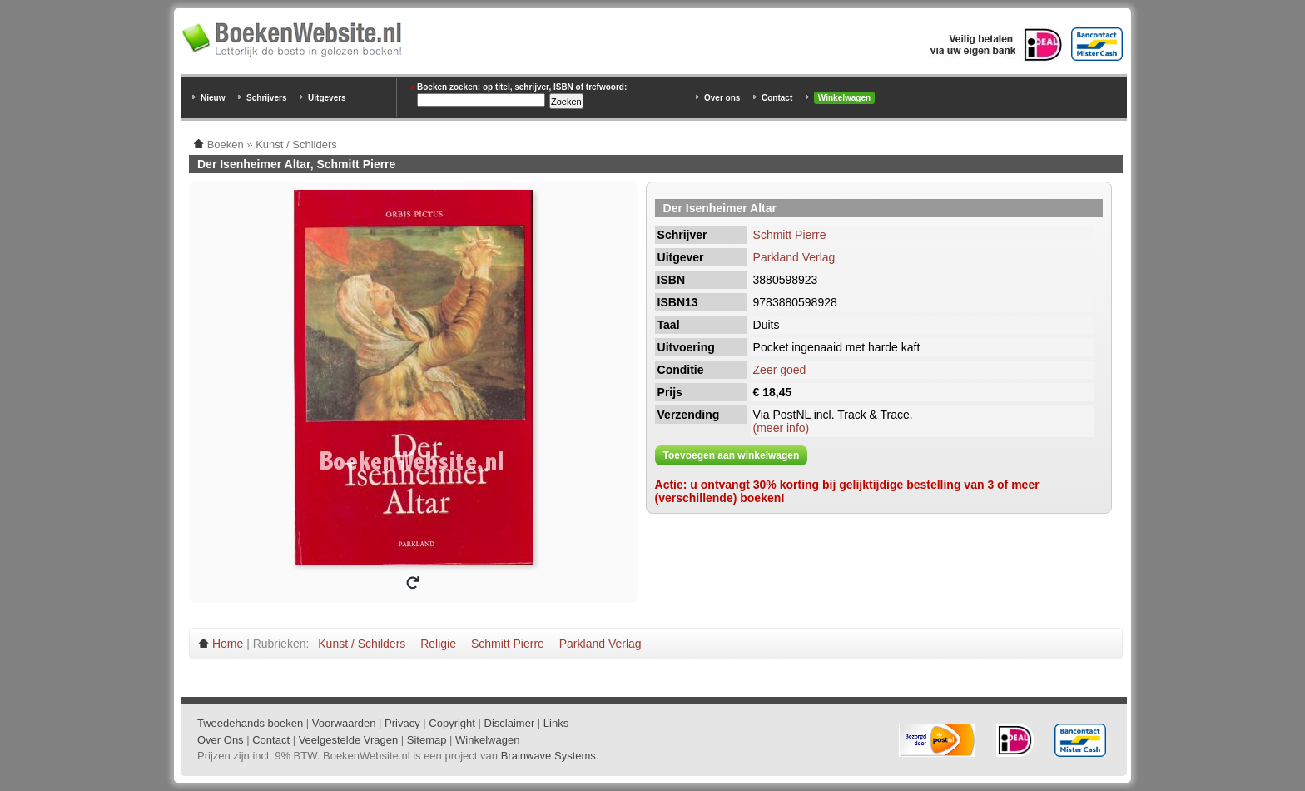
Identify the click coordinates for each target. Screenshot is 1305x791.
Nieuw (213, 97)
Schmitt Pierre (789, 234)
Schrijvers (266, 97)
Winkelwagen (844, 97)
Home (227, 643)
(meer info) (781, 428)
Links (555, 723)
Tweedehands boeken (250, 723)
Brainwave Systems (548, 755)
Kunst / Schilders (361, 643)
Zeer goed (779, 369)
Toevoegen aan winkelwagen (731, 455)
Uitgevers (327, 97)
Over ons (722, 97)
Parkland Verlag (794, 257)
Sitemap (427, 740)
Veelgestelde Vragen (349, 740)
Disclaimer (509, 723)
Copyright (452, 723)
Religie (438, 643)
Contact (777, 97)
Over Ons (220, 740)
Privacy (402, 723)
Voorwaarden (344, 723)
